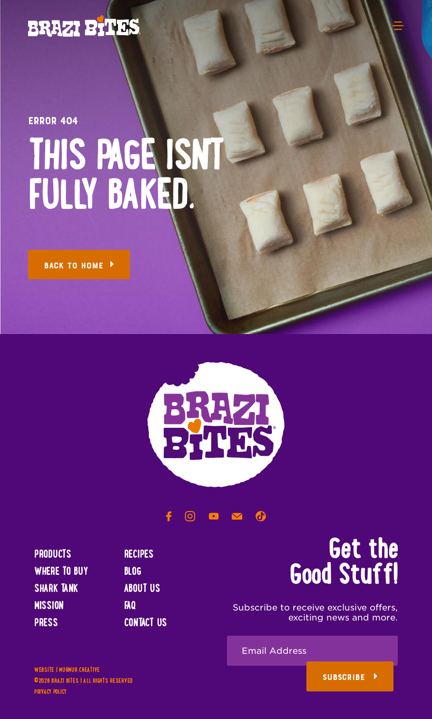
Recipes (139, 555)
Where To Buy (61, 572)
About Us (142, 589)
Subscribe (350, 677)
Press (46, 623)
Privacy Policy (50, 692)
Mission (49, 606)
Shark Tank (56, 589)
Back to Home (79, 266)
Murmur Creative (79, 670)
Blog (132, 572)
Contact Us (145, 623)
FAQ (130, 606)
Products (52, 555)
